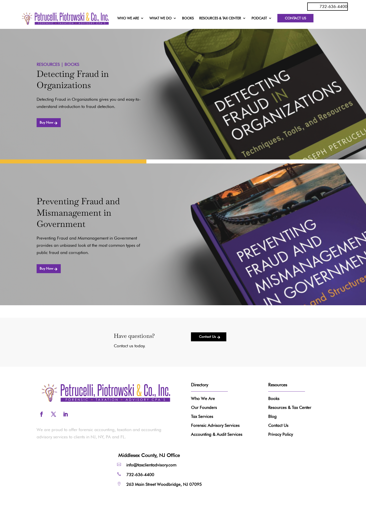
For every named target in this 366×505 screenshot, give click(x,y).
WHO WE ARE (128, 18)
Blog (272, 416)
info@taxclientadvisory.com (151, 464)
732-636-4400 (333, 6)
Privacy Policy (280, 434)
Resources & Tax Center (289, 407)
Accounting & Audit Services (216, 434)
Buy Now (46, 122)
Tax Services (202, 416)
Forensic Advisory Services (215, 425)
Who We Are (203, 398)
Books (273, 398)
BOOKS (188, 18)
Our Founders (204, 407)
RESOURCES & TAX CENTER (220, 18)
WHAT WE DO (160, 18)
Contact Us (295, 18)
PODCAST (259, 18)
